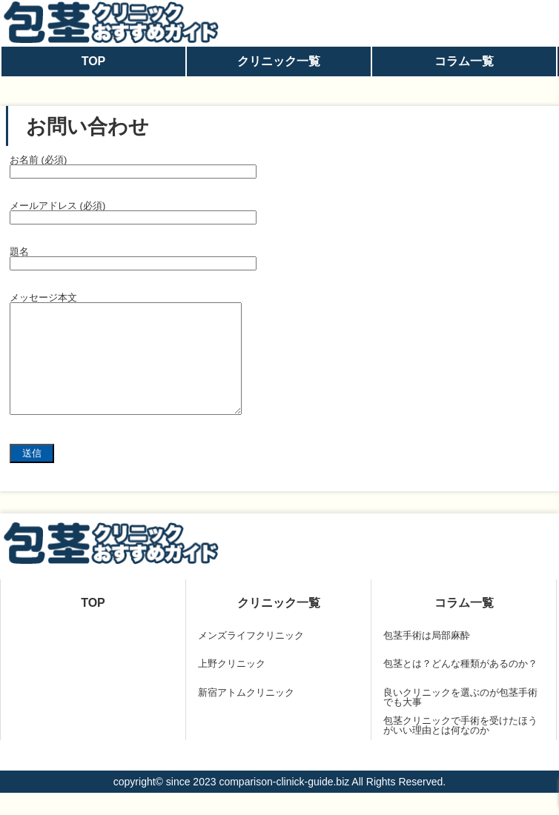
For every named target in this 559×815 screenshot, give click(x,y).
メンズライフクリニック (251, 657)
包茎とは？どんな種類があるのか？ (460, 685)
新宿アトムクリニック (246, 714)
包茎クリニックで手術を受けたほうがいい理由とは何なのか (460, 747)
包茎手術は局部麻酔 (426, 657)
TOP (94, 61)
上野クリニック (231, 685)
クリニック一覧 (278, 61)
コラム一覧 (464, 61)
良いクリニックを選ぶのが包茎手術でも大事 (460, 719)
